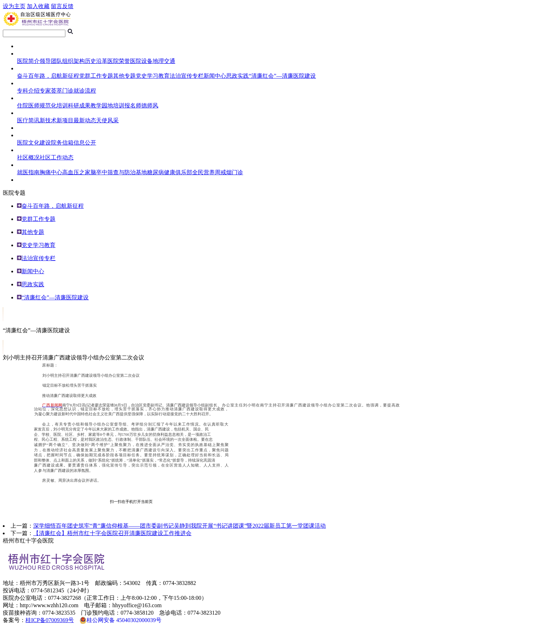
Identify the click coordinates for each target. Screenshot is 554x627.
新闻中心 (215, 76)
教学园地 (101, 105)
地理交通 (164, 61)
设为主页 (14, 6)
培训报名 (124, 105)
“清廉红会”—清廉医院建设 (282, 76)
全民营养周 (206, 172)
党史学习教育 (153, 76)
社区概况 (28, 157)
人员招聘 (28, 180)
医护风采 (28, 113)
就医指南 (28, 83)
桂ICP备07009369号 (49, 620)
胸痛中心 (51, 172)
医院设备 (141, 61)
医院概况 (28, 54)
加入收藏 (38, 6)
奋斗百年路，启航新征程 (48, 76)
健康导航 (28, 165)
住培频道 (28, 98)
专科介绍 (28, 91)
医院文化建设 (34, 143)
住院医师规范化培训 (42, 105)
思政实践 (237, 76)
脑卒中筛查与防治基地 (118, 172)
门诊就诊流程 (79, 91)
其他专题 (124, 76)
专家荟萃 (51, 91)
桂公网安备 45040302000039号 (120, 620)
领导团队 (51, 61)
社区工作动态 (56, 157)
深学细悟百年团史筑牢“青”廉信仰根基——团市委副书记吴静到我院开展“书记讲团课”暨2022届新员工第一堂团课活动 (179, 526)
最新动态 (84, 120)
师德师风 (147, 105)
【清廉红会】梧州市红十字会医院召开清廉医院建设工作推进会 (112, 533)
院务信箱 (62, 143)
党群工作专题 (96, 76)
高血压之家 (76, 172)
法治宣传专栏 (187, 76)
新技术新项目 (56, 120)
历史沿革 (96, 61)
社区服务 (28, 150)
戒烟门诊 (231, 172)
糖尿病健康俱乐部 (169, 172)
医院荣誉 (118, 61)
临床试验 (28, 128)
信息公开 (84, 143)
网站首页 (28, 46)
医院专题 (28, 68)
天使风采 (107, 120)
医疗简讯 (28, 120)
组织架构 (73, 61)
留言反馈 (62, 6)
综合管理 (28, 135)
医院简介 (28, 61)
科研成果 (79, 105)
